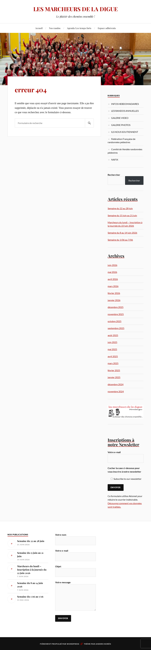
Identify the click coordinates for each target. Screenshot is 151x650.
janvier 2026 (114, 300)
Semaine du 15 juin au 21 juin (122, 215)
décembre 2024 (115, 384)
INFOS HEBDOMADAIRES (125, 103)
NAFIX (114, 159)
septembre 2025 (116, 328)
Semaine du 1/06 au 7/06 (120, 239)
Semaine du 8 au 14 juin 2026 (122, 232)
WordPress (73, 644)
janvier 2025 (114, 377)
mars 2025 (113, 363)
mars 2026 (113, 286)
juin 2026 (112, 265)
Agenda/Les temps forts (79, 28)
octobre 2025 (114, 321)
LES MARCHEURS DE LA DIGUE (75, 9)
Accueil (38, 28)
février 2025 (114, 370)
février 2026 (114, 293)
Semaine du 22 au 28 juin (120, 208)
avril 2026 (113, 279)
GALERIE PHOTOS (120, 125)
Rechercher (114, 174)
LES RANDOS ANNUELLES (125, 110)
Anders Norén (103, 644)
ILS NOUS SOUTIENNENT (124, 131)
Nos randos (54, 28)
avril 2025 (113, 356)
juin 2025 (112, 342)
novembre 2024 (116, 391)
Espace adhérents (107, 28)
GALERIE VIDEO (119, 117)
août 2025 (113, 335)
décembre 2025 (115, 307)
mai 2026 (112, 272)
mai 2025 (112, 349)
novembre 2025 (116, 314)
